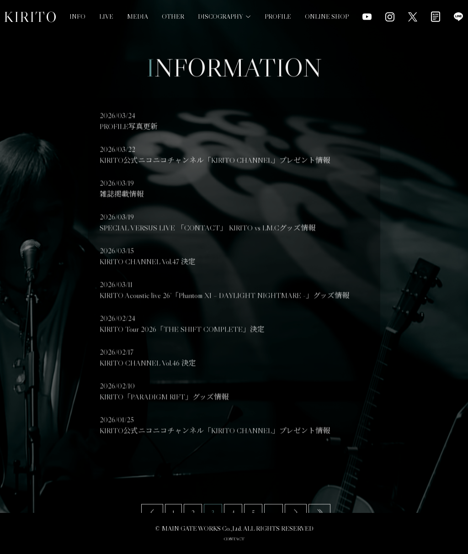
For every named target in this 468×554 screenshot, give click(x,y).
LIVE (106, 15)
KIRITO (31, 17)
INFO (77, 16)
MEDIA (137, 11)
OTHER (173, 6)
